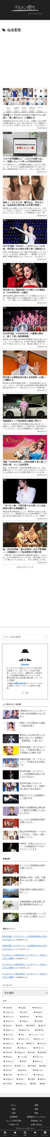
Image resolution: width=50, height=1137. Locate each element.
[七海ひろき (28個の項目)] (10, 1012)
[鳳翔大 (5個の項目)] (25, 1061)
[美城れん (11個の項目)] (26, 1021)
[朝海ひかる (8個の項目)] (9, 1039)
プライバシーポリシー (25, 1128)
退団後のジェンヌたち (36, 1117)
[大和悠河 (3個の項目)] (8, 1084)
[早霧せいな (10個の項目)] (10, 1030)
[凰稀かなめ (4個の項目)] (40, 1070)
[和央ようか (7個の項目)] (40, 1039)
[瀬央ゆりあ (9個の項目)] (25, 1030)
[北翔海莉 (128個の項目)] (9, 1008)
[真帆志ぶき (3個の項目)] (22, 1084)
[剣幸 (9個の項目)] (22, 1035)
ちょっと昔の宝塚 (13, 1121)
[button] (45, 636)
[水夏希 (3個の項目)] (31, 1079)
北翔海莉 (13, 1117)
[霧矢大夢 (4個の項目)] (9, 1075)
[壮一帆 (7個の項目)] (20, 1044)
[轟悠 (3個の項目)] (43, 1084)
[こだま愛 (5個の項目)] (24, 1057)
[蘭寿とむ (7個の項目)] (30, 1044)
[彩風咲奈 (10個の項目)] (31, 1026)
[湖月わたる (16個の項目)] (10, 1017)
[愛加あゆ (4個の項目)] (24, 1070)
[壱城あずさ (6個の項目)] (20, 1053)
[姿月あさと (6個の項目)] (24, 1048)
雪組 (36, 1105)
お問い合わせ (19, 683)
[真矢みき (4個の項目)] (9, 1070)
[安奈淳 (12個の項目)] (41, 1017)
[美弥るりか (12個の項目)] (10, 1021)
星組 (36, 1113)
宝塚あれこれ (36, 1121)
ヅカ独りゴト (13, 1124)
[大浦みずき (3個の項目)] (40, 1075)
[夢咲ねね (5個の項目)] (9, 1057)
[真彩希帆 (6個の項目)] (42, 1053)
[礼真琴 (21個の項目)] (25, 1012)
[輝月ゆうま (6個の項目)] (40, 1048)
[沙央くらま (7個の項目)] (25, 1039)
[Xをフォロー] (23, 693)
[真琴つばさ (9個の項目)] (9, 1035)
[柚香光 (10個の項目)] (20, 1026)
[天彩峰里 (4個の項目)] (32, 1066)
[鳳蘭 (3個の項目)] (33, 1084)
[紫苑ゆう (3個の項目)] (42, 1079)
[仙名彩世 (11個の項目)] (40, 1021)
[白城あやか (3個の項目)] (8, 1079)
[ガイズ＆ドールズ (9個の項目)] (38, 1035)
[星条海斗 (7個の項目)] (9, 1048)
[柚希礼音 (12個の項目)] (26, 1017)
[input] (25, 637)
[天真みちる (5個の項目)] (10, 1061)
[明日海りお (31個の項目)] (39, 1008)
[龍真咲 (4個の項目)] (43, 1066)
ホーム (13, 1105)
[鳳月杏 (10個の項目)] (42, 1026)
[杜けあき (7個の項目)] (42, 1044)
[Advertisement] (25, 59)
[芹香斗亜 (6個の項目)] (7, 1053)
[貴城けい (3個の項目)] (20, 1079)
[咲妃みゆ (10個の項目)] (8, 1026)
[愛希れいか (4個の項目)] (40, 1061)
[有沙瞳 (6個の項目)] (31, 1053)
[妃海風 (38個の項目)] (24, 1008)
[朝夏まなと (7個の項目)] (8, 1044)
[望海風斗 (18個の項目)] (40, 1012)
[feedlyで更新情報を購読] (27, 693)
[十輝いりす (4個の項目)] (24, 1075)
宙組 (36, 1109)
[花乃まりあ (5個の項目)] (40, 1057)
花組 (13, 1109)
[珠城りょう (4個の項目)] (20, 1066)
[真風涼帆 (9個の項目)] (41, 1030)
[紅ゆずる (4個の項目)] (7, 1066)
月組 (13, 1113)
